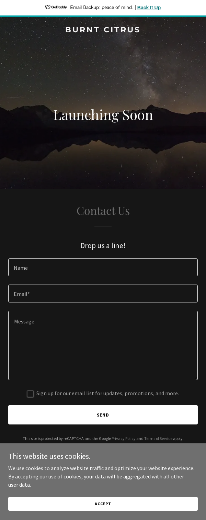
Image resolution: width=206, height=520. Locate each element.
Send (103, 415)
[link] (103, 30)
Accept (103, 503)
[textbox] (103, 267)
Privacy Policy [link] (124, 438)
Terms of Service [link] (158, 438)
